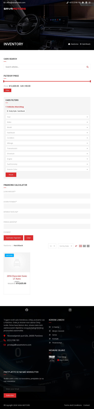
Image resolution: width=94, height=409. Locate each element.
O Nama (54, 327)
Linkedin (70, 310)
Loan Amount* (10, 191)
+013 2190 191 (74, 3)
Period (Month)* (10, 222)
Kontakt (54, 339)
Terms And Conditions (73, 405)
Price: (6, 86)
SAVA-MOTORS (24, 405)
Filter (7, 90)
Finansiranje (55, 342)
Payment (7, 232)
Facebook (26, 310)
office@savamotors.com (15, 3)
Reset (11, 174)
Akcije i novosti (56, 331)
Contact (86, 405)
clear (29, 238)
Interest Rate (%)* (11, 212)
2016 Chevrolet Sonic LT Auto (17, 277)
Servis (53, 335)
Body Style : (16, 111)
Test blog (61, 357)
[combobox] (47, 117)
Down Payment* (10, 202)
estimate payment (13, 238)
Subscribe (10, 395)
